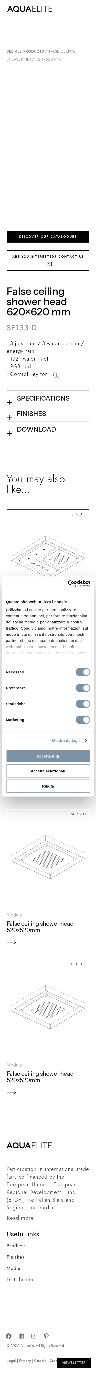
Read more (20, 1218)
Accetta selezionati (48, 771)
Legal (11, 1360)
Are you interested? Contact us (48, 260)
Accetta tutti (48, 756)
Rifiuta (48, 786)
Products (16, 1245)
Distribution (20, 1279)
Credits (55, 1360)
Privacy (25, 1360)
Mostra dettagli (66, 740)
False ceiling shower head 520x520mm (40, 927)
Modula (14, 915)
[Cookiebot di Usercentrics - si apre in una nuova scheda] (68, 583)
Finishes (15, 1257)
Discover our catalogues (48, 236)
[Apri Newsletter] (74, 1363)
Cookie (40, 1360)
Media (13, 1268)
